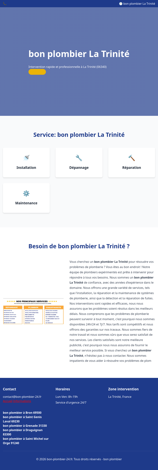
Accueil (8, 401)
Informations (22, 401)
